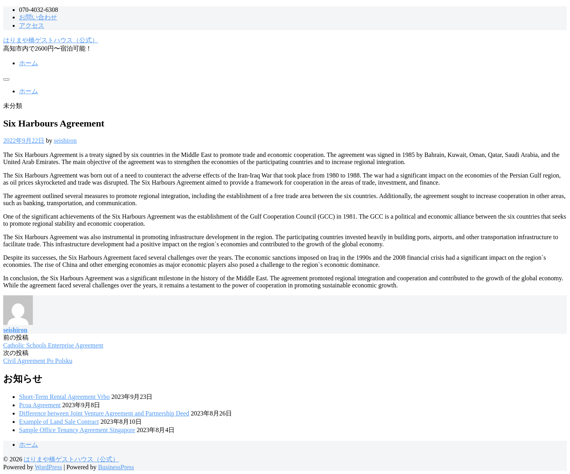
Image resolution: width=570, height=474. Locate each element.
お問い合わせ (38, 17)
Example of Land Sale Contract (59, 421)
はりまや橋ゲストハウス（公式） (50, 40)
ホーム (28, 63)
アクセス (31, 25)
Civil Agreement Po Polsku (37, 360)
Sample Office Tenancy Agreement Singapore (77, 430)
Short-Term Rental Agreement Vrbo (64, 396)
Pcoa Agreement (40, 405)
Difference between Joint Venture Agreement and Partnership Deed (104, 413)
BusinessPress (116, 467)
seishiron (65, 140)
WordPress (48, 467)
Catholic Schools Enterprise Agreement (53, 345)
